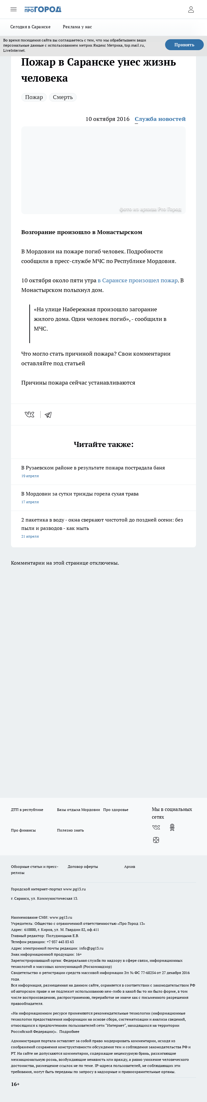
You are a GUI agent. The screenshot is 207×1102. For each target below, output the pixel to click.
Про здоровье (115, 809)
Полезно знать (70, 830)
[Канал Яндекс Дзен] (156, 840)
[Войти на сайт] (190, 9)
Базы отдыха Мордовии (78, 809)
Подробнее (69, 1031)
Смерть (63, 97)
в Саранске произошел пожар (138, 280)
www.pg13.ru (74, 889)
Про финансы (23, 830)
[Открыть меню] (13, 9)
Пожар (34, 97)
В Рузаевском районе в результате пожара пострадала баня (103, 472)
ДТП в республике (27, 809)
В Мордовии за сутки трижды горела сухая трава (103, 498)
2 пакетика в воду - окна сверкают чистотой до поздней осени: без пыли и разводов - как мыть (103, 528)
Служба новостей (160, 119)
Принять (184, 45)
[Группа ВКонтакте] (156, 827)
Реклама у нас (77, 27)
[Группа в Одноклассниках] (172, 827)
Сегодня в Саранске (30, 27)
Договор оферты (83, 866)
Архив (129, 866)
